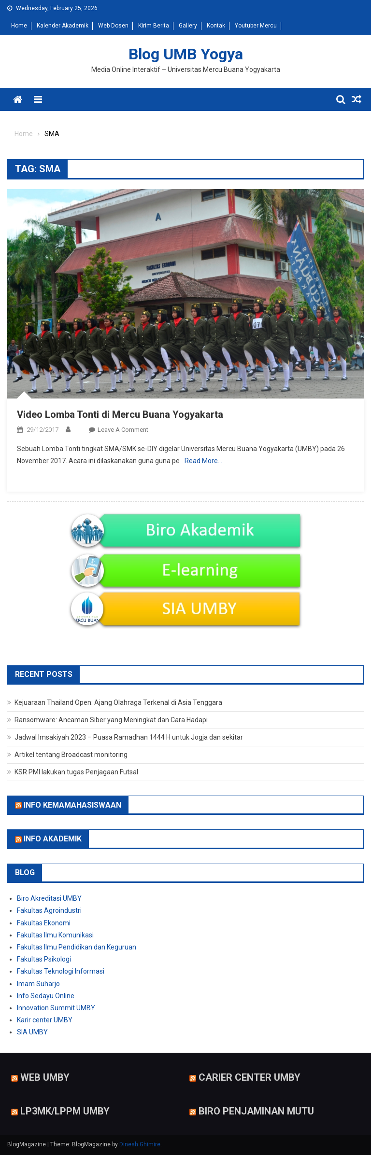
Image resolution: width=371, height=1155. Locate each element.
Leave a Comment (123, 429)
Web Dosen (113, 25)
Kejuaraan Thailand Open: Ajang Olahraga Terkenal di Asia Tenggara (118, 702)
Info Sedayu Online (45, 996)
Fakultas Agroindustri (49, 910)
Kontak (216, 25)
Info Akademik (53, 838)
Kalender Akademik (62, 25)
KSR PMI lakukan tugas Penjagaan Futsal (76, 772)
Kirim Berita (153, 25)
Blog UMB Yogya (185, 54)
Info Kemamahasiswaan (72, 804)
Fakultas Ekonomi (44, 923)
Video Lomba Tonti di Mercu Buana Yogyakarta (120, 414)
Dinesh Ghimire (139, 1144)
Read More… (203, 461)
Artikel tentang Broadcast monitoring (71, 754)
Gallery (188, 25)
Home (19, 25)
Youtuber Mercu (256, 25)
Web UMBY (45, 1077)
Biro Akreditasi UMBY (49, 898)
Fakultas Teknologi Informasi (60, 971)
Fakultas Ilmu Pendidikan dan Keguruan (76, 947)
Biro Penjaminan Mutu (256, 1111)
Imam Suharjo (38, 984)
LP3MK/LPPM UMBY (65, 1111)
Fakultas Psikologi (44, 959)
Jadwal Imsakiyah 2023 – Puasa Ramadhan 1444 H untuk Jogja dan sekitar (128, 737)
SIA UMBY (32, 1032)
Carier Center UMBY (249, 1077)
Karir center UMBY (44, 1020)
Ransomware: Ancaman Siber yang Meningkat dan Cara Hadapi (111, 720)
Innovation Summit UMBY (56, 1008)
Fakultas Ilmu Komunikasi (55, 935)
